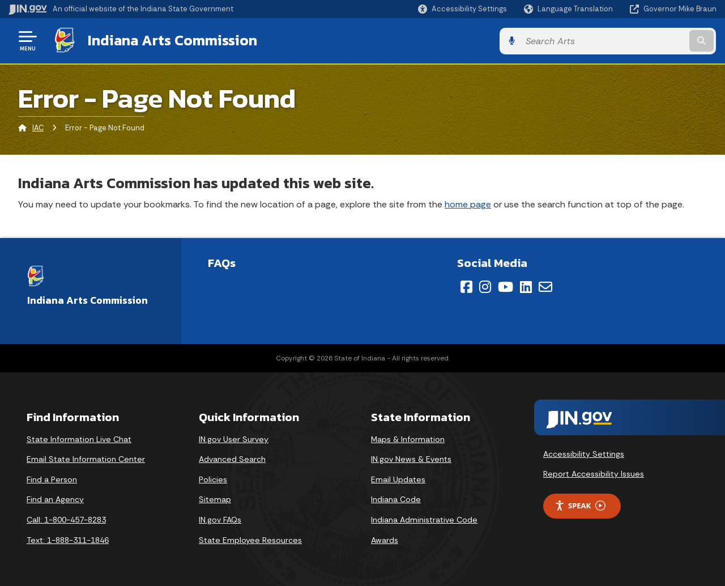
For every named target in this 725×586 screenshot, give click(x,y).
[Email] (545, 286)
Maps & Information (408, 439)
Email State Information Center (86, 458)
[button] (462, 8)
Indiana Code (396, 499)
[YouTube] (505, 286)
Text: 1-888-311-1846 (68, 539)
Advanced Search (232, 458)
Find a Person (52, 479)
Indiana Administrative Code (424, 519)
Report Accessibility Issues (593, 473)
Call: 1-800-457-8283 (66, 519)
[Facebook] (466, 286)
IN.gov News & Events (411, 458)
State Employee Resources (250, 539)
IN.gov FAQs (220, 519)
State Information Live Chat (79, 439)
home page (468, 203)
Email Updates (398, 479)
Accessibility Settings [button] (583, 453)
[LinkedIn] (526, 286)
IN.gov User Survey (233, 439)
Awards (384, 539)
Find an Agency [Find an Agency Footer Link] (55, 499)
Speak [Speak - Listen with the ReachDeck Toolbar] (580, 505)
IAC (38, 127)
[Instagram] (485, 286)
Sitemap (215, 499)
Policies (213, 479)
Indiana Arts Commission (171, 40)
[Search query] (635, 40)
